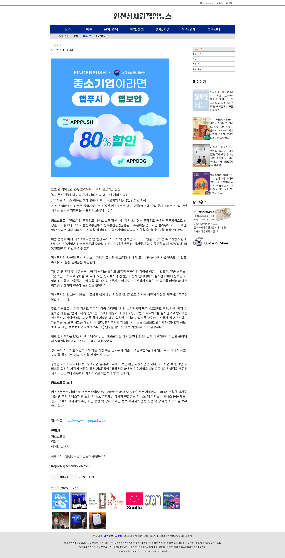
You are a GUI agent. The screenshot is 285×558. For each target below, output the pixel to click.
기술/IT (196, 64)
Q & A (219, 2)
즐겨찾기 (230, 2)
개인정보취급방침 (113, 536)
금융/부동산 (101, 36)
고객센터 (214, 29)
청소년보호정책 (157, 536)
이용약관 (97, 536)
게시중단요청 (141, 536)
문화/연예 (111, 29)
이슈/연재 (189, 29)
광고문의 (128, 536)
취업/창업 (137, 29)
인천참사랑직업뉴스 (142, 16)
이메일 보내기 (60, 446)
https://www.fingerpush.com (85, 420)
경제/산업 (64, 36)
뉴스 (68, 29)
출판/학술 (163, 29)
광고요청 (209, 2)
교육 (76, 36)
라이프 (87, 29)
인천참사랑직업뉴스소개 (179, 536)
